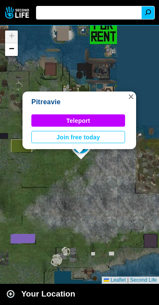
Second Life (18, 12)
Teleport (78, 120)
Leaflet (115, 280)
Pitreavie (46, 101)
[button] (131, 97)
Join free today (78, 137)
